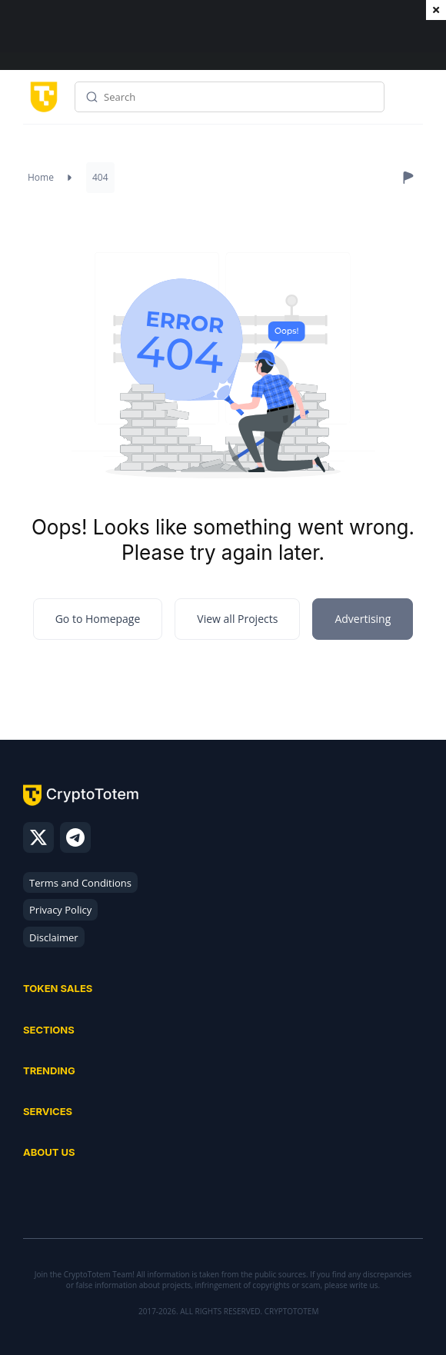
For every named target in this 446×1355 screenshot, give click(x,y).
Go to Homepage (98, 618)
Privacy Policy (60, 910)
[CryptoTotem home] (41, 96)
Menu (407, 102)
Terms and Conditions (80, 883)
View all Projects (237, 618)
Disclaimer (53, 937)
